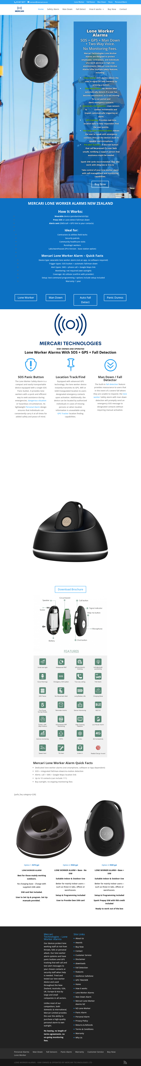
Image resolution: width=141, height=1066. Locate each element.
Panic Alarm (81, 1012)
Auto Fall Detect (85, 300)
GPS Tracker (63, 413)
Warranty (80, 1033)
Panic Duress (115, 297)
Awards (79, 942)
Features (79, 971)
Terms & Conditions (84, 1029)
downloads (80, 963)
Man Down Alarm (83, 997)
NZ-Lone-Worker (83, 1008)
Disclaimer (80, 959)
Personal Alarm (121, 2)
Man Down (101, 2)
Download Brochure (70, 589)
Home (41, 9)
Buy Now (112, 9)
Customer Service (83, 955)
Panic (110, 2)
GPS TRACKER (82, 980)
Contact (123, 9)
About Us (80, 938)
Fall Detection (82, 967)
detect (91, 109)
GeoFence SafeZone (84, 976)
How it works (95, 9)
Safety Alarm (53, 9)
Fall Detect (91, 2)
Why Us (79, 1037)
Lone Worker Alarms (100, 33)
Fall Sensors (51, 1052)
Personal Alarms (21, 1052)
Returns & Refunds (84, 1025)
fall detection (112, 384)
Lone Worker (79, 2)
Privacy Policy (82, 1020)
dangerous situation (37, 400)
